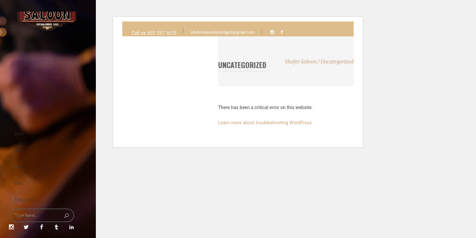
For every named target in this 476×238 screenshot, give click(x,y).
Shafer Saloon (301, 61)
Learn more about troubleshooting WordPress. (265, 122)
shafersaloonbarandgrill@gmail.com (223, 32)
